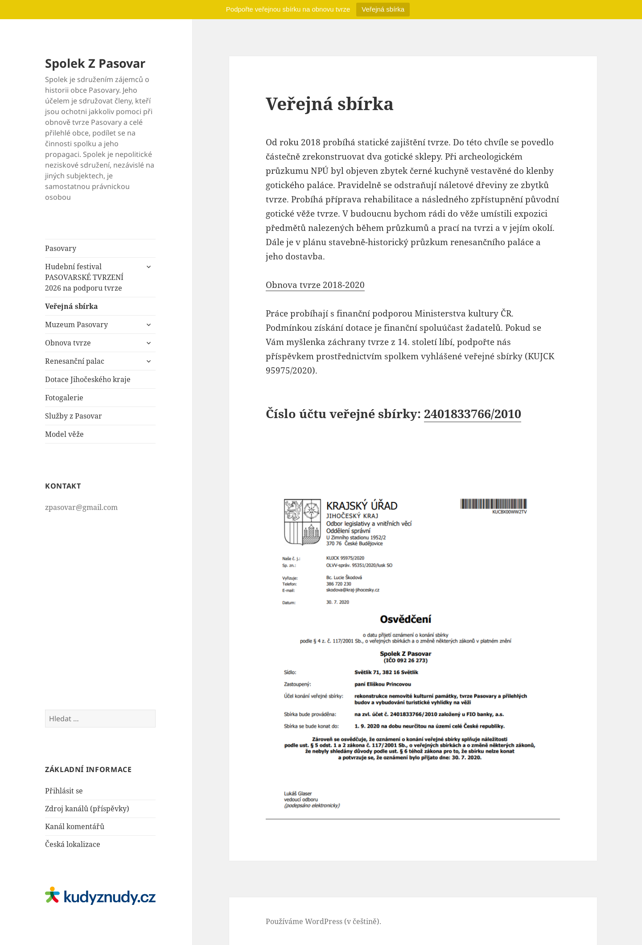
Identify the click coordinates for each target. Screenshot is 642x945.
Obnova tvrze (68, 343)
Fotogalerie (64, 398)
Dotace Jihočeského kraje (88, 379)
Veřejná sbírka (383, 9)
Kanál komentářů (74, 826)
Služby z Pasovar (73, 416)
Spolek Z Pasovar (95, 63)
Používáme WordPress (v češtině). (323, 921)
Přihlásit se (64, 791)
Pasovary (60, 248)
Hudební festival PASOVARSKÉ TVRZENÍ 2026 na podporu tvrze (84, 277)
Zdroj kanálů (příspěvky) (87, 809)
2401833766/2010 (472, 413)
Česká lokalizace (72, 844)
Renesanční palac (74, 361)
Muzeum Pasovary (76, 324)
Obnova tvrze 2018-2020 (315, 285)
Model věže (64, 434)
